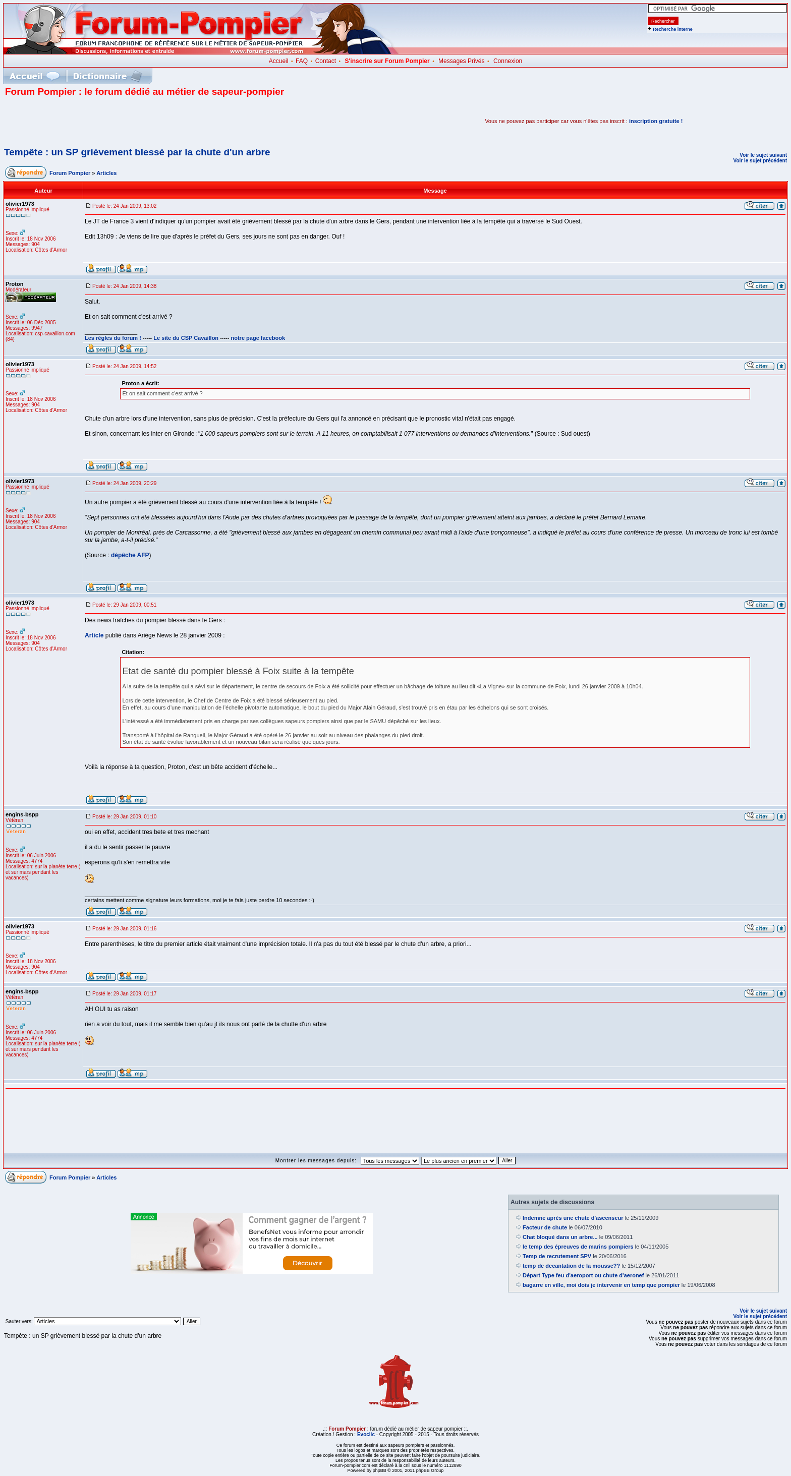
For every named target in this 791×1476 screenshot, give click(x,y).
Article (94, 635)
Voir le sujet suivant (763, 155)
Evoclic (366, 1434)
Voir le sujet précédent (760, 160)
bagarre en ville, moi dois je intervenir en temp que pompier (601, 1285)
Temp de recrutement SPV (557, 1256)
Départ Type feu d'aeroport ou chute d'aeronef (583, 1275)
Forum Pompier (69, 173)
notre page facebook (258, 338)
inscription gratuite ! (656, 121)
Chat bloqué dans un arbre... (560, 1237)
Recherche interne (673, 29)
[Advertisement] (123, 121)
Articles (106, 173)
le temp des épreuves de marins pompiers (578, 1247)
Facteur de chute (545, 1227)
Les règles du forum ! (113, 338)
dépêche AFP (130, 555)
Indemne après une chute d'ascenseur (573, 1218)
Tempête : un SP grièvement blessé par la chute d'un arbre (137, 152)
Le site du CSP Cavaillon (185, 338)
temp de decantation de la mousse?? (571, 1266)
